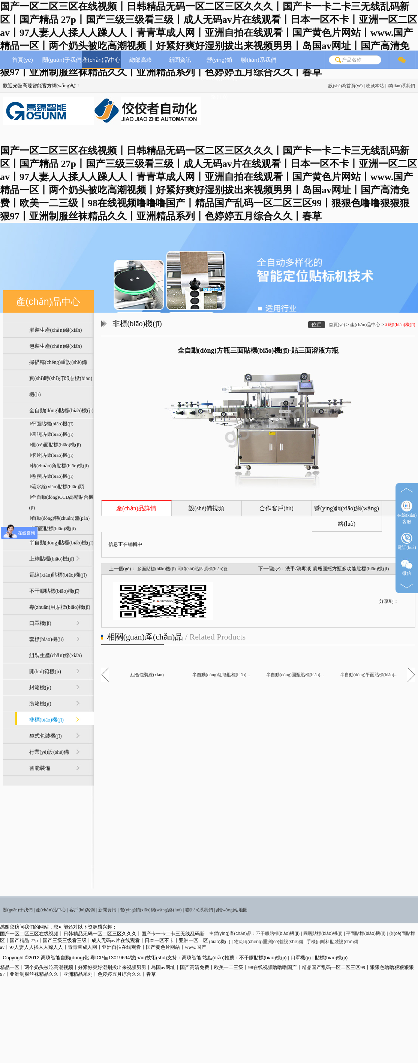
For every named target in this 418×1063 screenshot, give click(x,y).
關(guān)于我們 (61, 60)
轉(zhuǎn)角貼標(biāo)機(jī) (59, 465)
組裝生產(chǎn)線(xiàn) (55, 655)
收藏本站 (375, 85)
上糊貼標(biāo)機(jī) (52, 559)
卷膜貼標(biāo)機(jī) (51, 476)
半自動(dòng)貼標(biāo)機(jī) (61, 543)
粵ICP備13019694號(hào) (118, 957)
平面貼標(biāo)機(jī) (51, 423)
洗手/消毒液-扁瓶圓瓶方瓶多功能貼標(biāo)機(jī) (337, 568)
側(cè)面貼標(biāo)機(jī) (55, 444)
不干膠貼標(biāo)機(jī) (54, 591)
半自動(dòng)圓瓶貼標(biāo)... (295, 674)
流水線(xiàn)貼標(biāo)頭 (56, 486)
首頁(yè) (22, 60)
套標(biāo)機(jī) (46, 639)
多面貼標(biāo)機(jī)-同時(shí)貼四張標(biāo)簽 (182, 568)
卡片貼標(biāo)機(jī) (51, 455)
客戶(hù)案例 (82, 909)
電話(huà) (406, 541)
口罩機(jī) (40, 623)
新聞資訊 (180, 60)
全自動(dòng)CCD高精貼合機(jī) (61, 502)
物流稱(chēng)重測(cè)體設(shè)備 (268, 941)
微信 (407, 567)
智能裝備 (39, 768)
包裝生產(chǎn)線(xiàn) (55, 346)
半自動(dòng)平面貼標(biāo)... (369, 674)
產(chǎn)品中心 (101, 60)
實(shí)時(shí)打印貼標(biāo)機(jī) (61, 386)
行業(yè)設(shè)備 (49, 752)
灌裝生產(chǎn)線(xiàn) (55, 330)
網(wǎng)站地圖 (232, 909)
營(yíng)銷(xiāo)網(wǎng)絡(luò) (219, 78)
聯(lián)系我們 (401, 85)
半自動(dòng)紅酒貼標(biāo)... (221, 674)
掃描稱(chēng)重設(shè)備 (58, 362)
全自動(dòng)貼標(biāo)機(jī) (61, 410)
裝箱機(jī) (40, 704)
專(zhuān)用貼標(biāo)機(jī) (59, 607)
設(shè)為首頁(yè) (345, 85)
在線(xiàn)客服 (407, 512)
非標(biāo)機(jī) (46, 720)
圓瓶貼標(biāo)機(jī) (51, 434)
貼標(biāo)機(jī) (331, 957)
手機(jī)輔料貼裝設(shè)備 (332, 941)
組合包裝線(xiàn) (147, 674)
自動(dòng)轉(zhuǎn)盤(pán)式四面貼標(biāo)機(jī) (59, 523)
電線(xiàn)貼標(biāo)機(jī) (58, 575)
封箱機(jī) (40, 687)
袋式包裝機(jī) (45, 736)
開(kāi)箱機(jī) (45, 671)
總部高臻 (140, 60)
